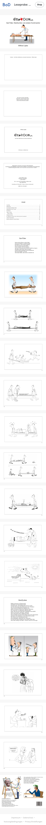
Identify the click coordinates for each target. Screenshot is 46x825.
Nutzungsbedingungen (13, 821)
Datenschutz (28, 817)
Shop (39, 4)
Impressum (15, 817)
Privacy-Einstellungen (33, 821)
